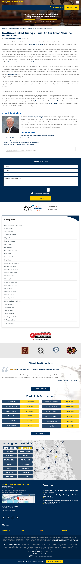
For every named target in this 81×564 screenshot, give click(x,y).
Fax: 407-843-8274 (7, 513)
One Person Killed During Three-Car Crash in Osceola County (19, 144)
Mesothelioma (9, 276)
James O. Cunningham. (38, 551)
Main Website (6, 530)
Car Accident (8, 247)
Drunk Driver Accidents (11, 263)
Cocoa (25, 476)
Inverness (9, 472)
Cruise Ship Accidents (11, 257)
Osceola (71, 540)
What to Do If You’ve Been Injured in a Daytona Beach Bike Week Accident (61, 496)
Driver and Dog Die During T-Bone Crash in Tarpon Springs (18, 140)
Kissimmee (9, 456)
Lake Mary (10, 452)
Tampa (25, 456)
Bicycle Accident (9, 238)
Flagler (56, 540)
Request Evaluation (54, 561)
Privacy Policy (44, 554)
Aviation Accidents (10, 235)
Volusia (42, 542)
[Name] (41, 166)
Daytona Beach (10, 460)
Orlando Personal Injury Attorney (12, 38)
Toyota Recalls (9, 307)
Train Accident (9, 310)
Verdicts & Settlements (48, 21)
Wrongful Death (9, 323)
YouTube (17, 518)
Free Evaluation (72, 7)
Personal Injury (9, 288)
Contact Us (63, 530)
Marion (61, 540)
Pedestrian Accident (10, 285)
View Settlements (40, 433)
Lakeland (9, 476)
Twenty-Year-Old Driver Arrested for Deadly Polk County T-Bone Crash (21, 137)
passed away (12, 74)
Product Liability (9, 295)
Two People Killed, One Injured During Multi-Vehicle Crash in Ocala (37, 135)
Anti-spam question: (37, 190)
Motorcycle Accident (10, 279)
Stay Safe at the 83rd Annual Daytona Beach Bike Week (61, 491)
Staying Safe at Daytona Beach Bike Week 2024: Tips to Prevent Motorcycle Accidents (61, 502)
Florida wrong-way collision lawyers (28, 150)
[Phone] (41, 174)
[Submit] (40, 198)
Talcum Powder (9, 304)
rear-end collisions (55, 101)
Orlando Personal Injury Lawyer (12, 544)
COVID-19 (7, 254)
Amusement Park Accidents (13, 225)
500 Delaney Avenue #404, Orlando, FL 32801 (18, 498)
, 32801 (10, 507)
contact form (52, 103)
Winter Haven (25, 452)
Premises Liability (10, 291)
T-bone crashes (40, 101)
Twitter (8, 518)
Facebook (3, 518)
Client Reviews (29, 21)
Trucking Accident (10, 317)
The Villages (25, 460)
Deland (10, 468)
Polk (36, 542)
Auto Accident (12, 28)
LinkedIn (12, 518)
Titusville (25, 472)
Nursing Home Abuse (11, 282)
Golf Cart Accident (10, 266)
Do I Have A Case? (40, 162)
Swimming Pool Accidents (12, 301)
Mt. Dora (25, 464)
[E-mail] (41, 170)
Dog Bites (7, 260)
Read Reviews (40, 389)
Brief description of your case (41, 181)
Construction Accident (11, 250)
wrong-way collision (36, 44)
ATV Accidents (8, 228)
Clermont (25, 468)
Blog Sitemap (36, 554)
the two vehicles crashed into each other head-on (25, 62)
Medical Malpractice (10, 272)
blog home (4, 28)
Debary (9, 464)
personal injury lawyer (35, 117)
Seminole (65, 540)
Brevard (76, 540)
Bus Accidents (8, 244)
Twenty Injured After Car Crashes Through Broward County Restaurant (21, 142)
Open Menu (77, 2)
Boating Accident (9, 241)
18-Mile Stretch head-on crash (15, 150)
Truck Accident (9, 314)
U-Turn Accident (9, 320)
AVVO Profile (53, 206)
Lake (33, 542)
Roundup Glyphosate (11, 298)
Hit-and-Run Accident (11, 269)
